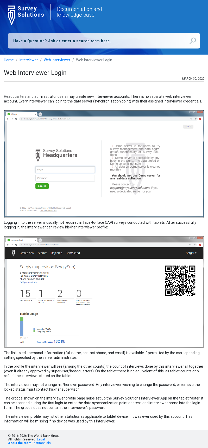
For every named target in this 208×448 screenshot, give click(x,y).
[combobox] (104, 41)
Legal (41, 439)
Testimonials (41, 443)
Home (9, 60)
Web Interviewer (57, 60)
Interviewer (29, 60)
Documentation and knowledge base (79, 12)
